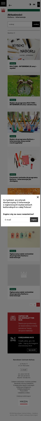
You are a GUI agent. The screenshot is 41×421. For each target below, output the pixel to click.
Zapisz (34, 220)
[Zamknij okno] (38, 197)
